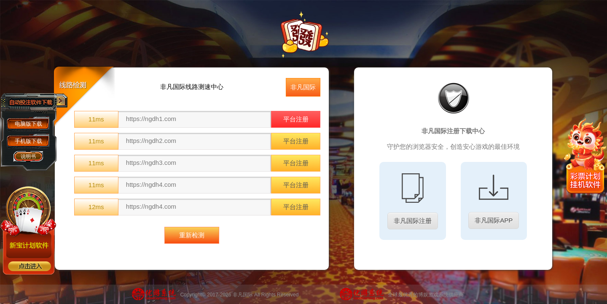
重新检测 (191, 235)
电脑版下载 (28, 124)
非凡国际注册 (413, 220)
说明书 (28, 156)
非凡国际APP (494, 220)
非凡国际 (303, 87)
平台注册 (296, 119)
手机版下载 (28, 141)
